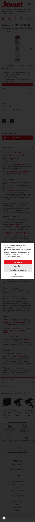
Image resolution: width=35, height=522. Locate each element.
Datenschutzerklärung (20, 276)
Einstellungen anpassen (18, 270)
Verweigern (18, 266)
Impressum (13, 276)
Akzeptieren (18, 262)
